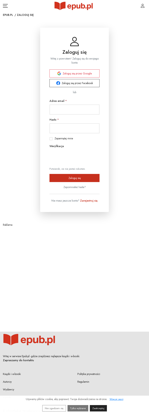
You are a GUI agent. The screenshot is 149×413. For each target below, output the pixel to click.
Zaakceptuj (98, 408)
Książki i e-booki (12, 374)
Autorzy (7, 382)
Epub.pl (8, 15)
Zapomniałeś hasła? (74, 187)
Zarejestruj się (89, 201)
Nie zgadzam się (54, 408)
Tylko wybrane (78, 408)
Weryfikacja (56, 146)
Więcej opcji (116, 399)
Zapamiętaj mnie (64, 138)
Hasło (54, 120)
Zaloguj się (74, 178)
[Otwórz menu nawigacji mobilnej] (5, 6)
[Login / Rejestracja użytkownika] (142, 6)
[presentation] (78, 157)
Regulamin (83, 382)
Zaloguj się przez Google (74, 73)
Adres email (58, 101)
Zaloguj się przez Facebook (74, 83)
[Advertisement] (74, 269)
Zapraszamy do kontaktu (18, 360)
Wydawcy (8, 389)
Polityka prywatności (88, 374)
